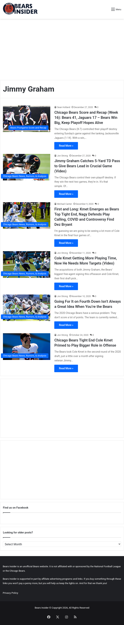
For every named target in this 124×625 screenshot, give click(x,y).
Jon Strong (62, 155)
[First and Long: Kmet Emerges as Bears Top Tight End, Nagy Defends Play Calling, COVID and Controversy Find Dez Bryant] (26, 215)
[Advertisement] (62, 48)
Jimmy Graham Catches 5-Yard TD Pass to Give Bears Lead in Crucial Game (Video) (87, 166)
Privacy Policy (10, 592)
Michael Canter (64, 204)
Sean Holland (63, 107)
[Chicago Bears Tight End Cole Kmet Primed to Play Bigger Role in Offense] (26, 346)
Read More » (66, 145)
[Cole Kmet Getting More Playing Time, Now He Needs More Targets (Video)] (26, 264)
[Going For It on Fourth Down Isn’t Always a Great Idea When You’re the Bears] (26, 307)
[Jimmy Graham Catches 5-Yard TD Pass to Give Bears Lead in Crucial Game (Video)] (26, 167)
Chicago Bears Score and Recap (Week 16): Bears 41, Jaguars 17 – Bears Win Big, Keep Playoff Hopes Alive (86, 117)
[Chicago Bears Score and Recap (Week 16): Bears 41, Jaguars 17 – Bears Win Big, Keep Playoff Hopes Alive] (26, 118)
